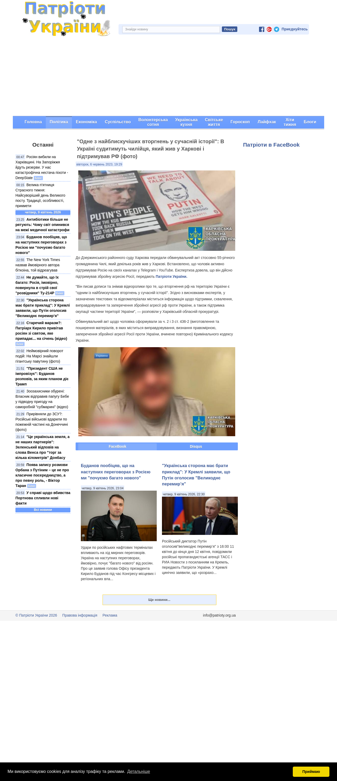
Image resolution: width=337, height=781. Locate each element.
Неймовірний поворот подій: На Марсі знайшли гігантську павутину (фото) (39, 356)
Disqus (196, 446)
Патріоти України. (171, 276)
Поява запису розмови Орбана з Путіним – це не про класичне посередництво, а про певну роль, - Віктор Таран (42, 475)
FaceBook (117, 446)
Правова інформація (79, 615)
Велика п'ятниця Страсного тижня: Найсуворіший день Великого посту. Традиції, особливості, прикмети (40, 195)
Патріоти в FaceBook (271, 145)
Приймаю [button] (311, 771)
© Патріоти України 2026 (36, 615)
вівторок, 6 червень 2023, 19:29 (99, 164)
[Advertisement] (168, 76)
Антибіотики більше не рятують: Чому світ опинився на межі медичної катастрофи (42, 224)
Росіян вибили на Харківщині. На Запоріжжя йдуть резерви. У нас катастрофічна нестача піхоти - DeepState (41, 167)
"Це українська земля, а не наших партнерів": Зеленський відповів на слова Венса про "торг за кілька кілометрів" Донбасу (42, 447)
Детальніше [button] (138, 771)
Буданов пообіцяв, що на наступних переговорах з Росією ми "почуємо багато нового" (115, 471)
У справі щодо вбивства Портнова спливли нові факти (42, 498)
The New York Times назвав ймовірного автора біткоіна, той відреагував (37, 265)
